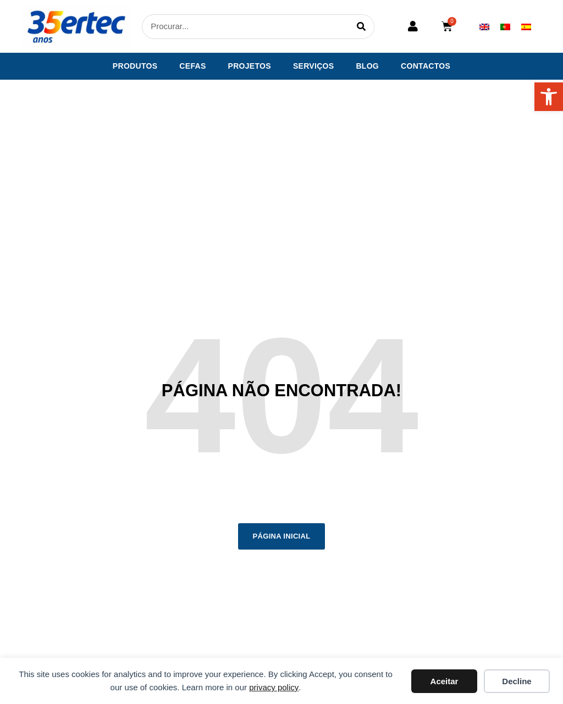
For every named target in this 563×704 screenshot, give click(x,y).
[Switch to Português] (505, 26)
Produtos (135, 66)
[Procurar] (361, 26)
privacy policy (274, 687)
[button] (548, 96)
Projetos (249, 66)
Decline (516, 681)
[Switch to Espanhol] (526, 26)
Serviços (313, 66)
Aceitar (444, 681)
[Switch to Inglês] (484, 26)
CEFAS (192, 66)
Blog (367, 66)
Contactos (425, 66)
